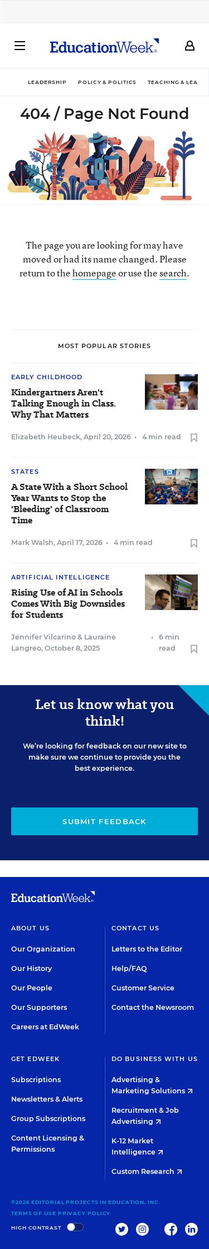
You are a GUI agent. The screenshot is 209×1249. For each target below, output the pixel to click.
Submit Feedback (104, 821)
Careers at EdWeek (45, 1027)
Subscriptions (36, 1079)
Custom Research (146, 1171)
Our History (31, 968)
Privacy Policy (84, 1213)
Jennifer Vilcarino (43, 637)
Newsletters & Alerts (46, 1099)
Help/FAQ (129, 968)
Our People (31, 988)
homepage (94, 272)
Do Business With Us (154, 1059)
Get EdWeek (35, 1059)
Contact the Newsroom (152, 1007)
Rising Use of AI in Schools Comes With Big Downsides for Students (68, 604)
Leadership (47, 82)
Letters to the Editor (146, 949)
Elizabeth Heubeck (45, 437)
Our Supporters (39, 1007)
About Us (30, 928)
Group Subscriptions (48, 1118)
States (25, 471)
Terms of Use (33, 1213)
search (173, 272)
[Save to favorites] (194, 438)
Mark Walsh (32, 542)
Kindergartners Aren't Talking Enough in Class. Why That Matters (63, 403)
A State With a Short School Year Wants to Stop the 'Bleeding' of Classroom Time (69, 504)
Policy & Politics (107, 82)
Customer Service (142, 988)
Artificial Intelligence (60, 577)
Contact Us (135, 928)
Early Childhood (47, 377)
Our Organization (43, 949)
